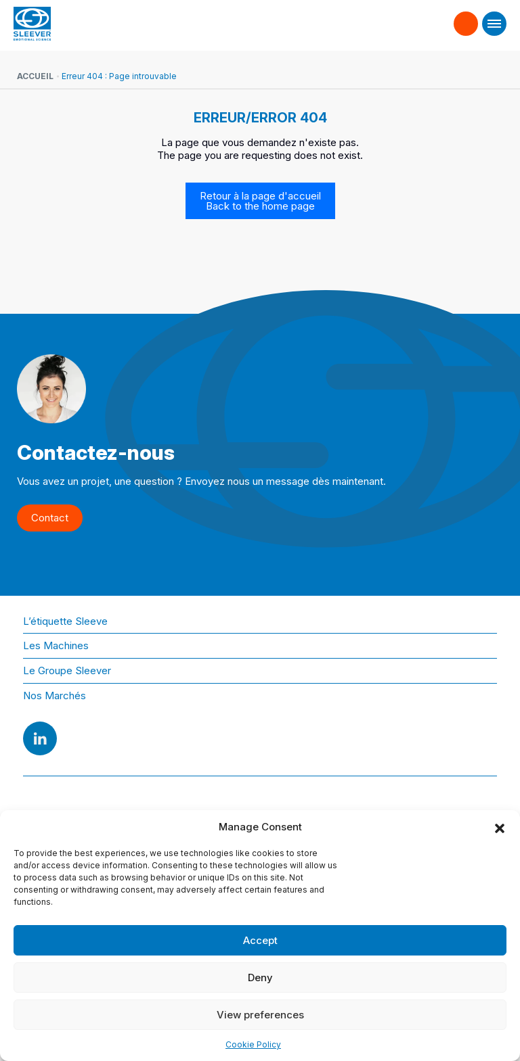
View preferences (260, 1014)
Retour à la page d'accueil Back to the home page (260, 200)
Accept (260, 940)
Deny (260, 977)
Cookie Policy (253, 1044)
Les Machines (56, 645)
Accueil (35, 76)
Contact (466, 17)
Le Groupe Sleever (67, 670)
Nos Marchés (54, 695)
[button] (499, 827)
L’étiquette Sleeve (65, 621)
